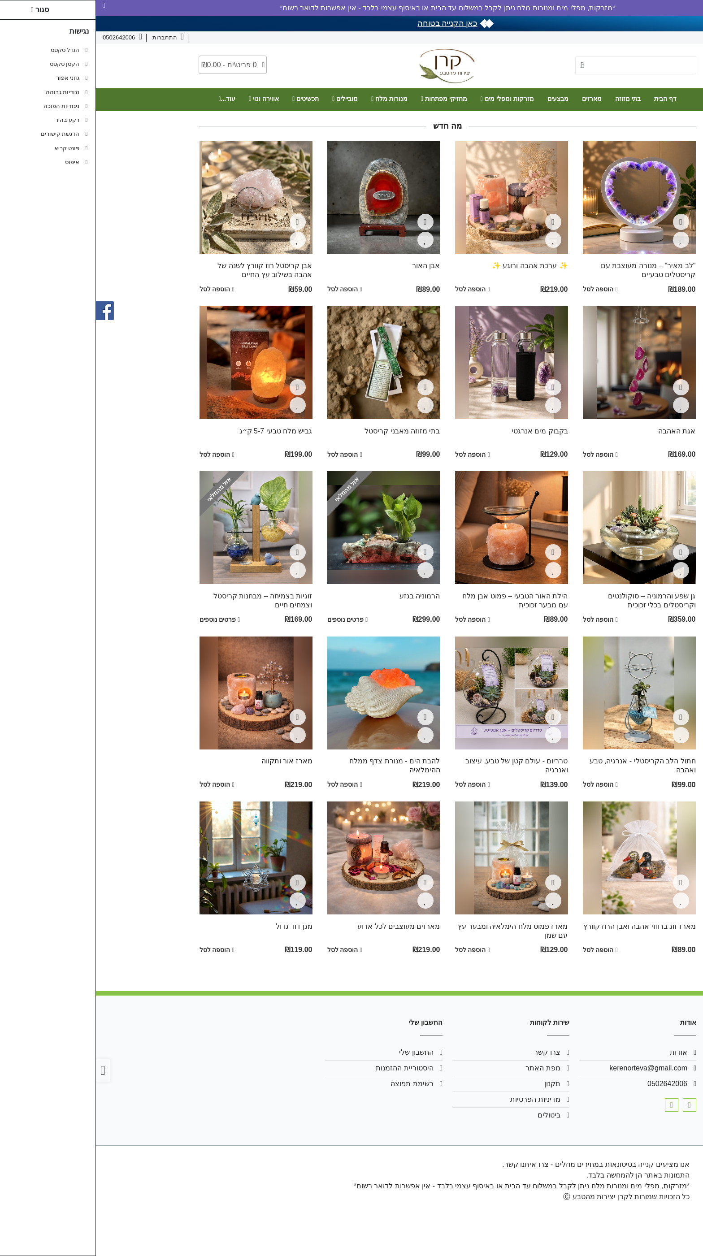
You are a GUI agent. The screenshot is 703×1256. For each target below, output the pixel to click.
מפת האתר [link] (447, 1068)
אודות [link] (675, 37)
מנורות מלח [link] (293, 98)
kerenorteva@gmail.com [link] (552, 1068)
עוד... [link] (130, 98)
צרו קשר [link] (647, 37)
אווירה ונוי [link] (168, 98)
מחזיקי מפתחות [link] (348, 98)
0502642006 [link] (571, 1083)
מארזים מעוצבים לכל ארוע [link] (302, 926)
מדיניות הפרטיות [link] (439, 1099)
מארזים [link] (496, 98)
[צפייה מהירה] (585, 222)
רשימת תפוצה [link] (316, 1083)
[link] (683, 1236)
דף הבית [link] (569, 98)
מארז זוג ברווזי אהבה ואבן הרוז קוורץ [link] (543, 926)
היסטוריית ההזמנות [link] (308, 1068)
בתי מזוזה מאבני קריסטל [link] (306, 431)
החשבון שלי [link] (320, 1052)
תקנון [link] (456, 1083)
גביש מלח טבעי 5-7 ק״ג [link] (180, 431)
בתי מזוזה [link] (532, 98)
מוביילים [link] (249, 98)
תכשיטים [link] (209, 98)
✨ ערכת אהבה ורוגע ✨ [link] (434, 265)
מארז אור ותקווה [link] (191, 761)
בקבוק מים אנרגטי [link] (444, 431)
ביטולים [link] (453, 1115)
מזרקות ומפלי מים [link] (411, 98)
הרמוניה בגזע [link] (324, 596)
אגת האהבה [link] (580, 431)
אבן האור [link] (330, 265)
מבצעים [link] (462, 98)
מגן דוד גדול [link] (198, 926)
